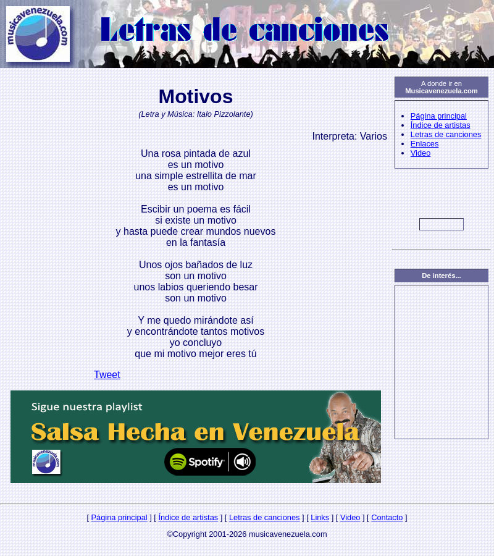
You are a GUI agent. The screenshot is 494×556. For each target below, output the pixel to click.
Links (320, 517)
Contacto (387, 517)
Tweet (107, 374)
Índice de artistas (441, 125)
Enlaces (425, 143)
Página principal (439, 115)
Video (421, 153)
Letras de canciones (446, 134)
